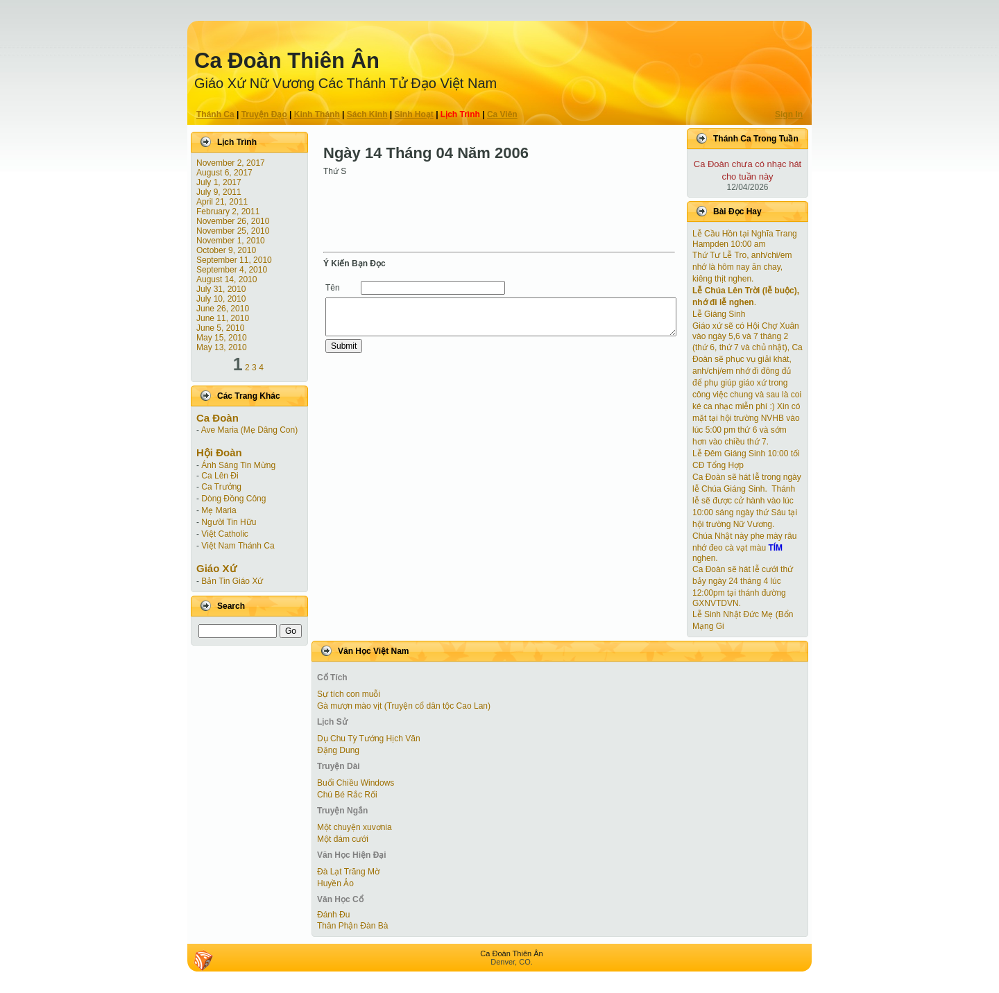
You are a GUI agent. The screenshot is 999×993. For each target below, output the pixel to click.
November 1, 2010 (230, 240)
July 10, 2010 (221, 299)
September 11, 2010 (234, 260)
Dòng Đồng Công (233, 498)
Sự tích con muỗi (348, 694)
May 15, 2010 (221, 338)
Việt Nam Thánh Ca (237, 546)
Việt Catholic (224, 534)
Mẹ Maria (218, 510)
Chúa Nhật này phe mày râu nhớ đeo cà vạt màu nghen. (744, 547)
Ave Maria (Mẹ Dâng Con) (249, 430)
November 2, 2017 (230, 163)
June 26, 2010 (222, 308)
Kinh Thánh (317, 114)
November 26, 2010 (232, 221)
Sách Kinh (367, 114)
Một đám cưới (342, 839)
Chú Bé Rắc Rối (347, 795)
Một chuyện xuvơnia (354, 827)
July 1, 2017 (218, 182)
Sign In (789, 114)
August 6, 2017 (224, 173)
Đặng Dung (338, 750)
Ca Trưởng (221, 487)
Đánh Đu (333, 914)
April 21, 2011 (222, 202)
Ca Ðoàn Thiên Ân (286, 61)
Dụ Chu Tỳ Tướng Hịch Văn (368, 738)
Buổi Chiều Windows (355, 783)
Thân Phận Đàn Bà (352, 926)
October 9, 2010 (226, 250)
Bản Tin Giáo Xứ (232, 581)
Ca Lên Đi (219, 476)
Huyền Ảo (335, 883)
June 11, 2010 (222, 318)
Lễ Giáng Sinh (718, 314)
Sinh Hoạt (414, 114)
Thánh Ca (215, 114)
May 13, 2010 (221, 347)
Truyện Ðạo (264, 114)
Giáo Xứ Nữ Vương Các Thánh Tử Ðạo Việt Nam (345, 83)
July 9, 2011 (218, 192)
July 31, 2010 (221, 289)
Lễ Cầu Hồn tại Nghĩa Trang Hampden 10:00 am (744, 239)
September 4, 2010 (231, 270)
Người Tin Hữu (228, 522)
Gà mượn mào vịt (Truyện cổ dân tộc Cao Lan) (403, 706)
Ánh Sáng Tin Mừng (238, 465)
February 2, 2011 (227, 211)
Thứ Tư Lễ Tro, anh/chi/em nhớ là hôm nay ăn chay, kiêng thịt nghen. (742, 267)
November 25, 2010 (232, 231)
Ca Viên (502, 114)
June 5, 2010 (220, 328)
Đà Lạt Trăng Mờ (348, 872)
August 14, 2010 (226, 279)
